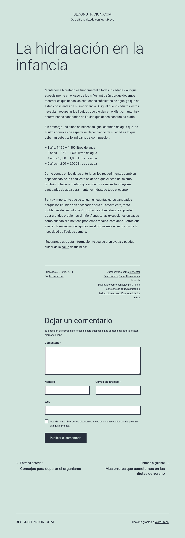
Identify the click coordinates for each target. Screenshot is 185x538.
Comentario (53, 342)
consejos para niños (128, 284)
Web (47, 401)
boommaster (56, 276)
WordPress (162, 522)
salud (65, 247)
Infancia (135, 280)
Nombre (51, 381)
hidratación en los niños (112, 293)
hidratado (68, 90)
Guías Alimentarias (129, 276)
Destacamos (111, 276)
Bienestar (135, 271)
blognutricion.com (92, 14)
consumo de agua (116, 288)
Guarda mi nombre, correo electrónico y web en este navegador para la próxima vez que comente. (94, 423)
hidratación (133, 288)
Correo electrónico (108, 381)
